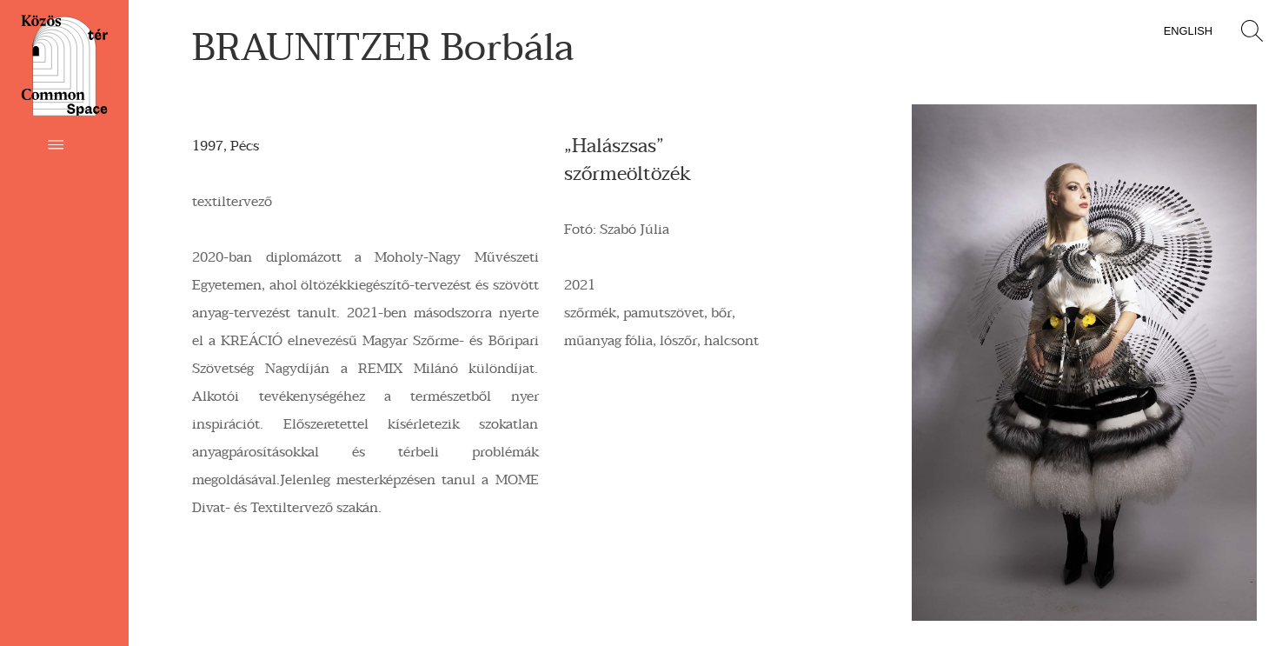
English (1188, 30)
